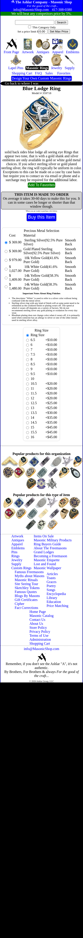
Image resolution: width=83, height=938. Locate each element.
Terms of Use (38, 635)
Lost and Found (45, 564)
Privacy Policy (39, 631)
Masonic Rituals (26, 580)
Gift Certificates (26, 600)
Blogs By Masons (27, 596)
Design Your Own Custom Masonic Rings (41, 78)
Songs (51, 590)
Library (52, 598)
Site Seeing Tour (26, 584)
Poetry (51, 586)
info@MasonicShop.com (41, 649)
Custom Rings (21, 568)
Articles (52, 574)
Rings (15, 556)
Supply (16, 564)
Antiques (17, 540)
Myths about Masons (29, 576)
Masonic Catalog (41, 616)
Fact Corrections (26, 608)
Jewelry (16, 560)
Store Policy (38, 627)
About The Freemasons (50, 548)
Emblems (18, 548)
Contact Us (37, 620)
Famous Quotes (26, 592)
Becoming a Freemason (50, 556)
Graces (51, 582)
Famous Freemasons (29, 572)
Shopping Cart (39, 643)
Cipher (19, 604)
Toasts (51, 578)
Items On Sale (44, 536)
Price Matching (57, 606)
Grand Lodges (44, 552)
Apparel (17, 544)
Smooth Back (70, 242)
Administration (40, 639)
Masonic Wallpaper (47, 568)
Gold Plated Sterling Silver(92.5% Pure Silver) (41, 251)
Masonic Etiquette (47, 560)
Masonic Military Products (53, 540)
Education (54, 602)
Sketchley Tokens (27, 588)
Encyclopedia (56, 594)
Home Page (37, 612)
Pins (14, 552)
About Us (36, 623)
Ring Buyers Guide (47, 544)
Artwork (17, 536)
